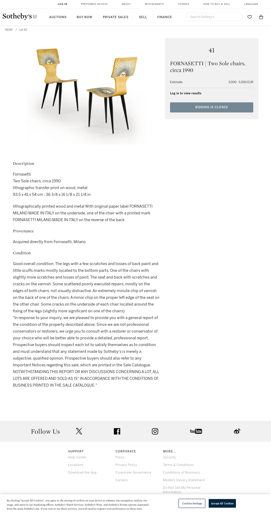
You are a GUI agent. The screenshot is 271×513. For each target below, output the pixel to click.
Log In (62, 4)
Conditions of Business (181, 472)
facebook (117, 431)
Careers (122, 480)
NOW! (9, 30)
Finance (164, 17)
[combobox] (215, 17)
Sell (143, 17)
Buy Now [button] (84, 17)
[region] (135, 503)
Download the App (82, 472)
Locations (76, 465)
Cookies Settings (192, 503)
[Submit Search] (237, 17)
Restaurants (154, 4)
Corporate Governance (133, 472)
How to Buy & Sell (216, 4)
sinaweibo (237, 431)
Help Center (77, 457)
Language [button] (251, 4)
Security (169, 457)
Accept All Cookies (222, 503)
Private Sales (115, 17)
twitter (79, 431)
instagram (155, 431)
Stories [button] (183, 4)
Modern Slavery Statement (184, 480)
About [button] (126, 4)
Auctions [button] (58, 17)
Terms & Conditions (178, 465)
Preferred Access (94, 4)
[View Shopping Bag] (261, 17)
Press (120, 457)
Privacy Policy (126, 465)
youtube (196, 431)
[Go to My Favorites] (250, 17)
